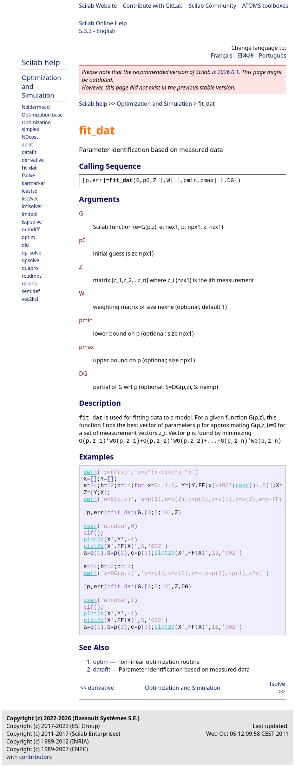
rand (242, 486)
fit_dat (29, 167)
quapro (30, 268)
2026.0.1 (228, 72)
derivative (33, 160)
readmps (32, 275)
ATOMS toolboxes (265, 5)
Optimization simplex (36, 125)
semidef (31, 291)
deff (90, 472)
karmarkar (33, 183)
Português (272, 55)
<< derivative (97, 688)
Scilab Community (212, 5)
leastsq (30, 190)
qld (25, 245)
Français (221, 55)
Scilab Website (98, 5)
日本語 (245, 55)
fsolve (28, 175)
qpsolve (30, 260)
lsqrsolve (32, 221)
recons (29, 283)
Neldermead (36, 107)
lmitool (30, 214)
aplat (27, 144)
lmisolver (32, 206)
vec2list (30, 299)
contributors (35, 757)
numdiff (31, 229)
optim (28, 237)
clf (89, 533)
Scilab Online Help (103, 23)
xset (90, 526)
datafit (29, 152)
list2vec (30, 198)
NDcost (30, 136)
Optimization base (42, 114)
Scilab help (41, 62)
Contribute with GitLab (153, 5)
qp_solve (31, 252)
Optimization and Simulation (154, 103)
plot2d (94, 540)
